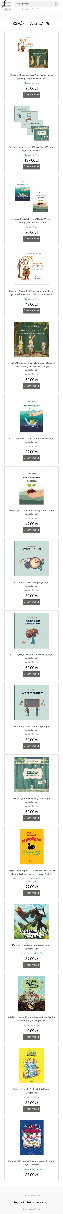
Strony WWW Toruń (31, 1209)
